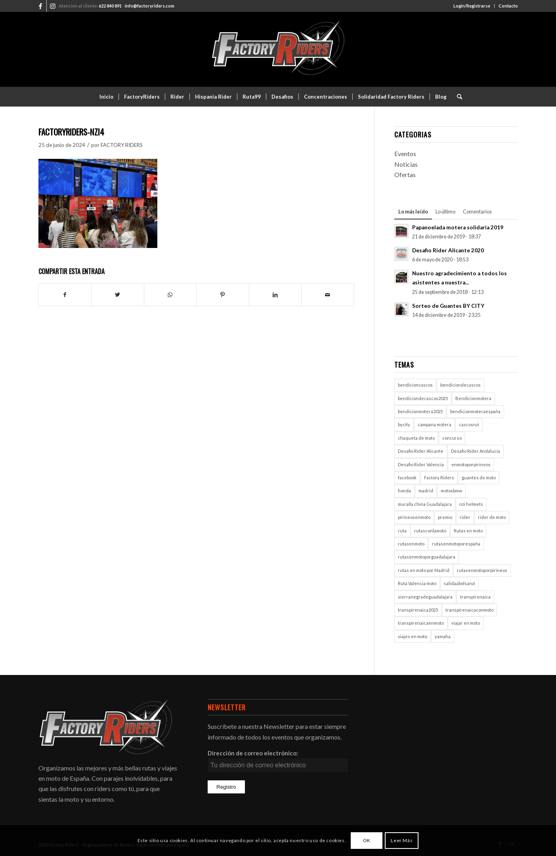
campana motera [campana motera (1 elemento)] (434, 424)
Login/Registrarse (471, 5)
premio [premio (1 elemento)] (445, 517)
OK (367, 840)
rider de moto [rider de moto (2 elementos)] (492, 517)
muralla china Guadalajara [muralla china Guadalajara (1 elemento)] (425, 504)
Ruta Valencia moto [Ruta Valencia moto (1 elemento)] (417, 583)
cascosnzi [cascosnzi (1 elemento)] (469, 424)
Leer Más (402, 840)
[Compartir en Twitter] (118, 295)
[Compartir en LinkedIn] (275, 295)
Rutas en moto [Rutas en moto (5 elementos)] (468, 530)
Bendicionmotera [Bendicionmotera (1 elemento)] (473, 398)
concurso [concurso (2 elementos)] (452, 437)
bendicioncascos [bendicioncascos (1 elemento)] (415, 384)
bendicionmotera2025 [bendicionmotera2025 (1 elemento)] (420, 411)
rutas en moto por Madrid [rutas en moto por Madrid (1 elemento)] (423, 570)
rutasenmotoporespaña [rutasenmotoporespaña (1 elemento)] (456, 543)
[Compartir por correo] (328, 295)
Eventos (405, 153)
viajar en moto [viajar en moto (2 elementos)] (465, 622)
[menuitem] (472, 6)
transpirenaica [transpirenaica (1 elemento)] (475, 596)
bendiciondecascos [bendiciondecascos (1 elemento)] (460, 384)
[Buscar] (457, 97)
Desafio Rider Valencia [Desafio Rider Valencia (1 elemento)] (421, 464)
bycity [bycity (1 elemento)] (404, 424)
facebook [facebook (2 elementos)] (407, 477)
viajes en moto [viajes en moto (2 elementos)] (412, 636)
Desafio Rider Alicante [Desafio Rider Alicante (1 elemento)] (420, 451)
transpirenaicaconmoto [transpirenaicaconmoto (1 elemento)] (469, 609)
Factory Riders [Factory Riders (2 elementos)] (439, 477)
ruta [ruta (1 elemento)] (402, 530)
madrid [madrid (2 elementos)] (425, 490)
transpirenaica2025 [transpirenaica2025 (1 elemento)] (418, 609)
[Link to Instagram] (53, 6)
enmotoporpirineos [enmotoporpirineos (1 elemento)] (471, 464)
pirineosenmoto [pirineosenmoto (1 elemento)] (414, 517)
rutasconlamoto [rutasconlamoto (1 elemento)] (430, 530)
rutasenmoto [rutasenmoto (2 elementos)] (411, 543)
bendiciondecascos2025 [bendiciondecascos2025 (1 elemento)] (423, 398)
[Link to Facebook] (40, 6)
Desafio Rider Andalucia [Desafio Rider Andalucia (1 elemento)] (475, 451)
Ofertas (405, 174)
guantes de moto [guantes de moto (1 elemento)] (479, 477)
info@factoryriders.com (149, 5)
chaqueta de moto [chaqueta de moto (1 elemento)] (416, 437)
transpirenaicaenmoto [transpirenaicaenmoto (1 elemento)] (421, 622)
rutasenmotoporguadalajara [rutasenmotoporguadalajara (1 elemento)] (426, 556)
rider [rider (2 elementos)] (465, 517)
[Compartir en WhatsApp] (170, 295)
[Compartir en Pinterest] (223, 295)
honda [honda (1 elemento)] (404, 490)
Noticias (406, 164)
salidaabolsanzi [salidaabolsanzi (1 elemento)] (459, 583)
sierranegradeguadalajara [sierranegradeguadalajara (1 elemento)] (425, 596)
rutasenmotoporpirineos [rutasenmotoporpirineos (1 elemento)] (482, 570)
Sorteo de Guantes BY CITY (448, 306)
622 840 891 (110, 5)
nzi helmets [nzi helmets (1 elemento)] (471, 504)
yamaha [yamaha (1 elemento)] (443, 636)
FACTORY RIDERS (122, 145)
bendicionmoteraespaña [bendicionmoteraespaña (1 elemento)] (475, 411)
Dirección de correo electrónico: (253, 753)
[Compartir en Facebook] (65, 295)
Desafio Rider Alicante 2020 (448, 250)
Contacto (508, 5)
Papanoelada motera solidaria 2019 (457, 227)
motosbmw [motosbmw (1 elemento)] (451, 490)
